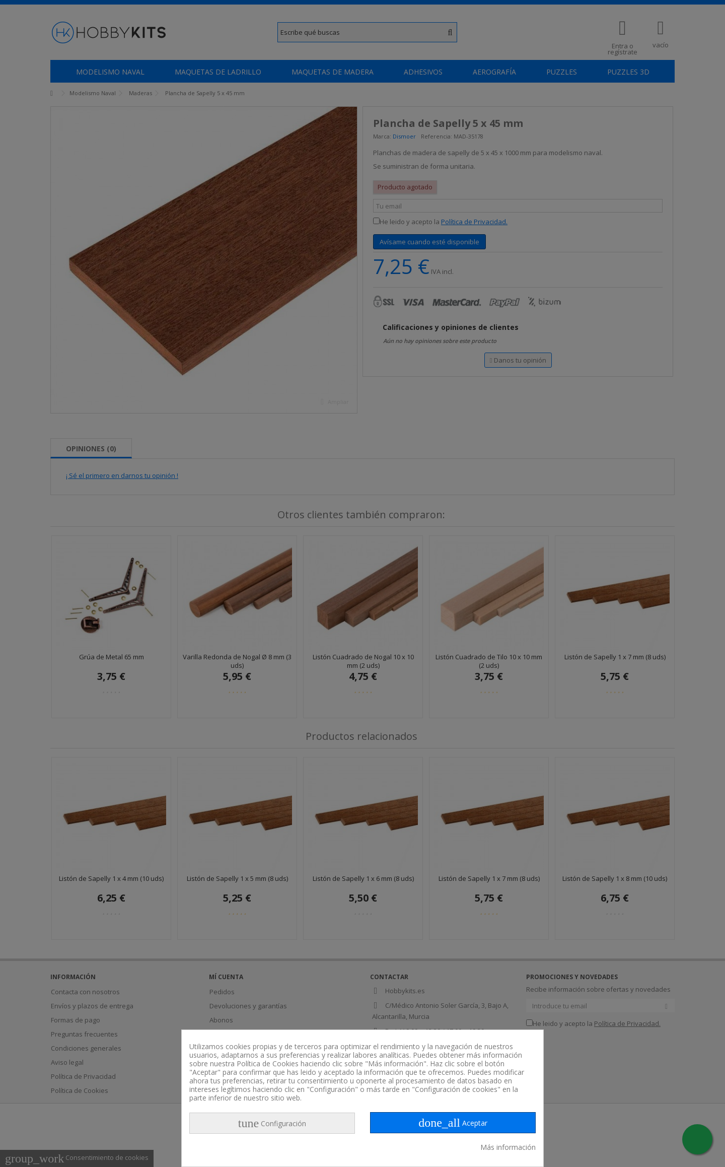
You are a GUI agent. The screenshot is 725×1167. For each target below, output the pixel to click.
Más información (508, 1147)
